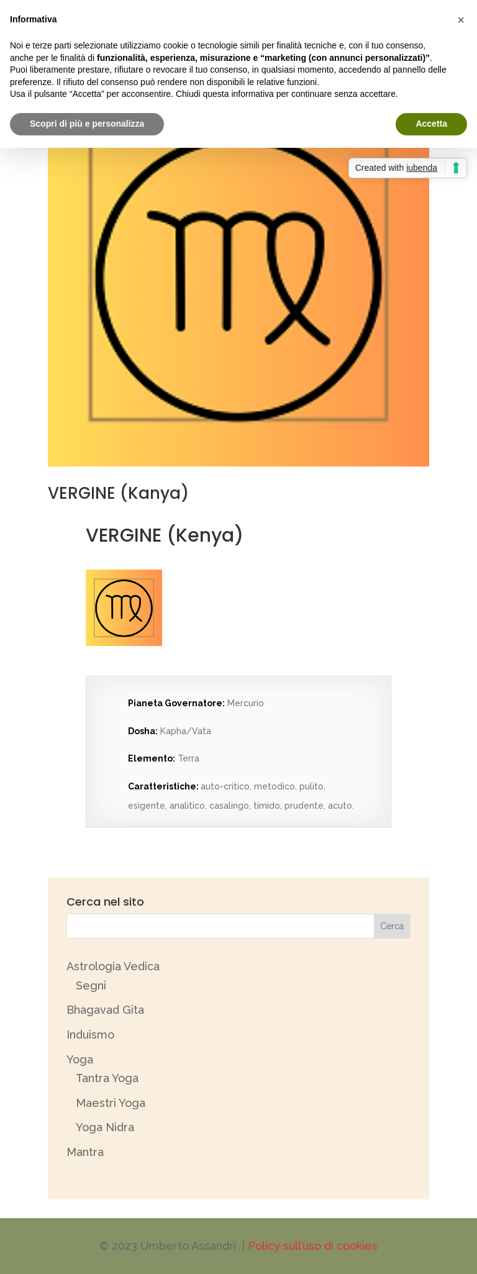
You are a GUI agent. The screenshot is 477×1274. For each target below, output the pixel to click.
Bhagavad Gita (105, 1009)
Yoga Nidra (105, 1127)
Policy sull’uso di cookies (313, 1245)
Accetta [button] (431, 124)
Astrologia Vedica (113, 966)
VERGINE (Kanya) (118, 493)
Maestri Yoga (110, 1102)
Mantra (85, 1151)
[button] (461, 20)
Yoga (79, 1059)
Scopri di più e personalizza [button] (87, 124)
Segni (91, 985)
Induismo (90, 1034)
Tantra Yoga (107, 1078)
